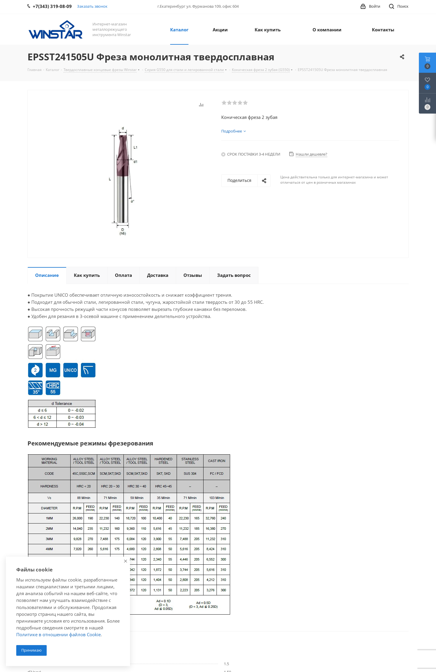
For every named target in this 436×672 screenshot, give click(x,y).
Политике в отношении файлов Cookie (58, 634)
